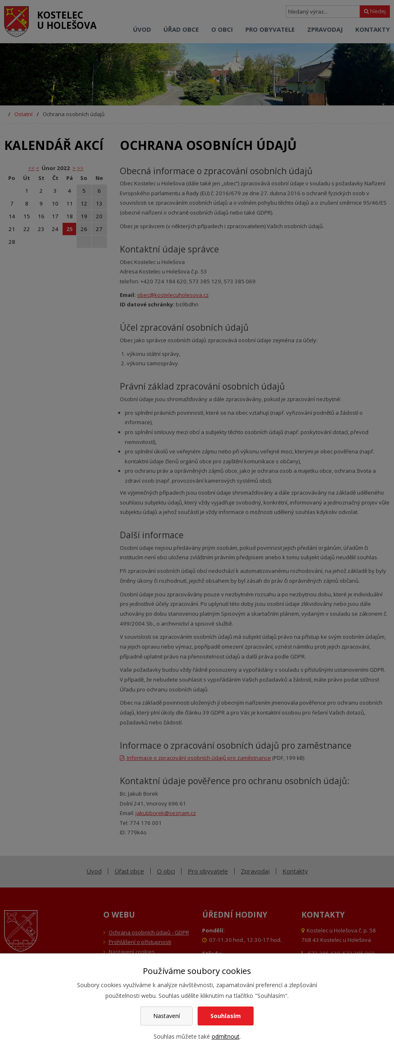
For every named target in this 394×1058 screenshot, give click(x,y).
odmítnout (226, 1036)
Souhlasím (225, 1016)
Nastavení (166, 1016)
